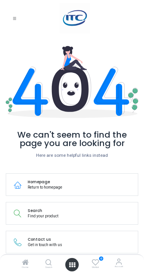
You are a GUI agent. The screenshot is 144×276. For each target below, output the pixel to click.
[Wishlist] (95, 262)
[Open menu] (72, 264)
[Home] (25, 263)
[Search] (48, 263)
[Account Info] (118, 261)
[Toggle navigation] (14, 18)
